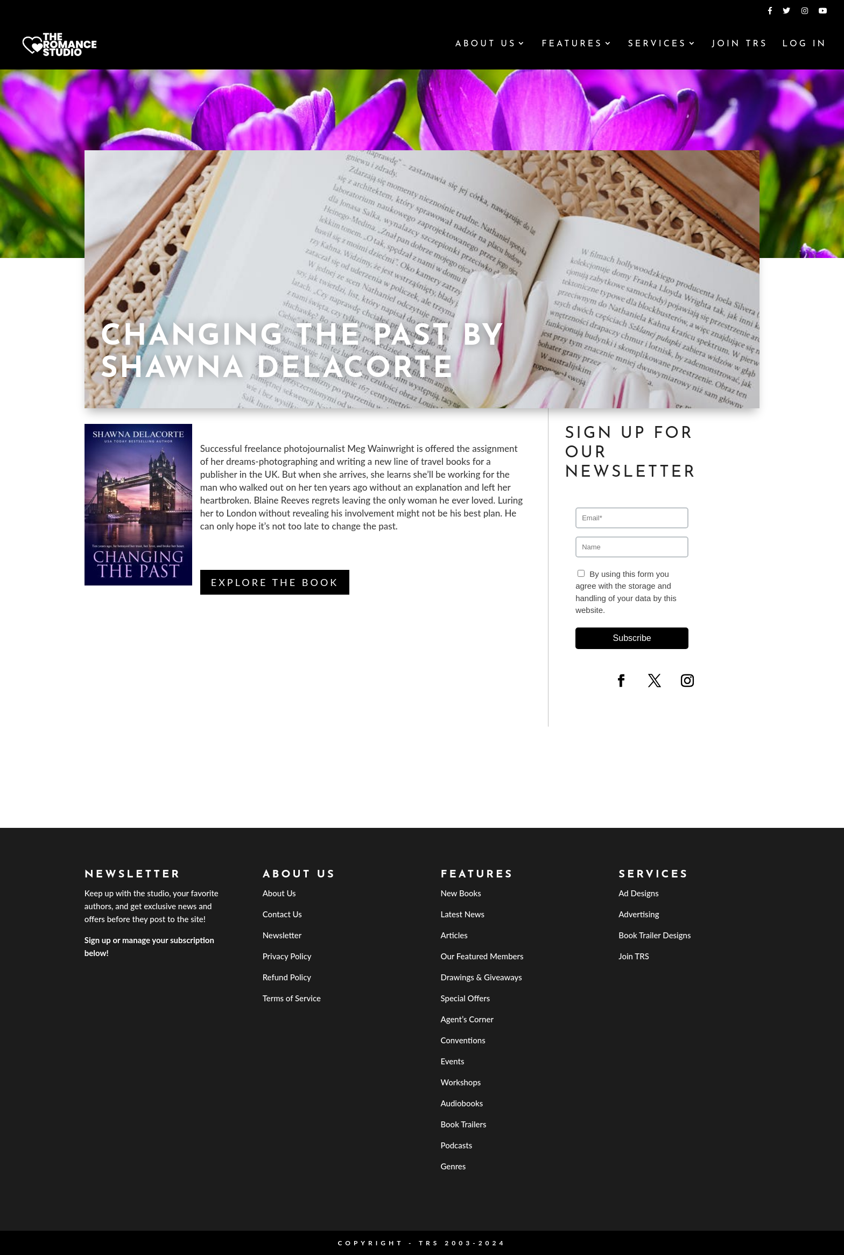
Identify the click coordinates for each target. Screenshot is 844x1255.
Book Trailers (463, 1124)
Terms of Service (292, 998)
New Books (460, 893)
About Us (485, 44)
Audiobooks (461, 1103)
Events (452, 1061)
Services (657, 44)
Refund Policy (287, 977)
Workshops (460, 1082)
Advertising (638, 914)
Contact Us (282, 914)
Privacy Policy (287, 956)
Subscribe (632, 638)
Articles (453, 935)
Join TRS (740, 44)
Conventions (462, 1040)
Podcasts (456, 1145)
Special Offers (465, 998)
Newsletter (282, 935)
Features (571, 44)
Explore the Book (275, 582)
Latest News (462, 914)
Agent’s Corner (467, 1019)
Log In (804, 44)
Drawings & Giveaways (481, 977)
